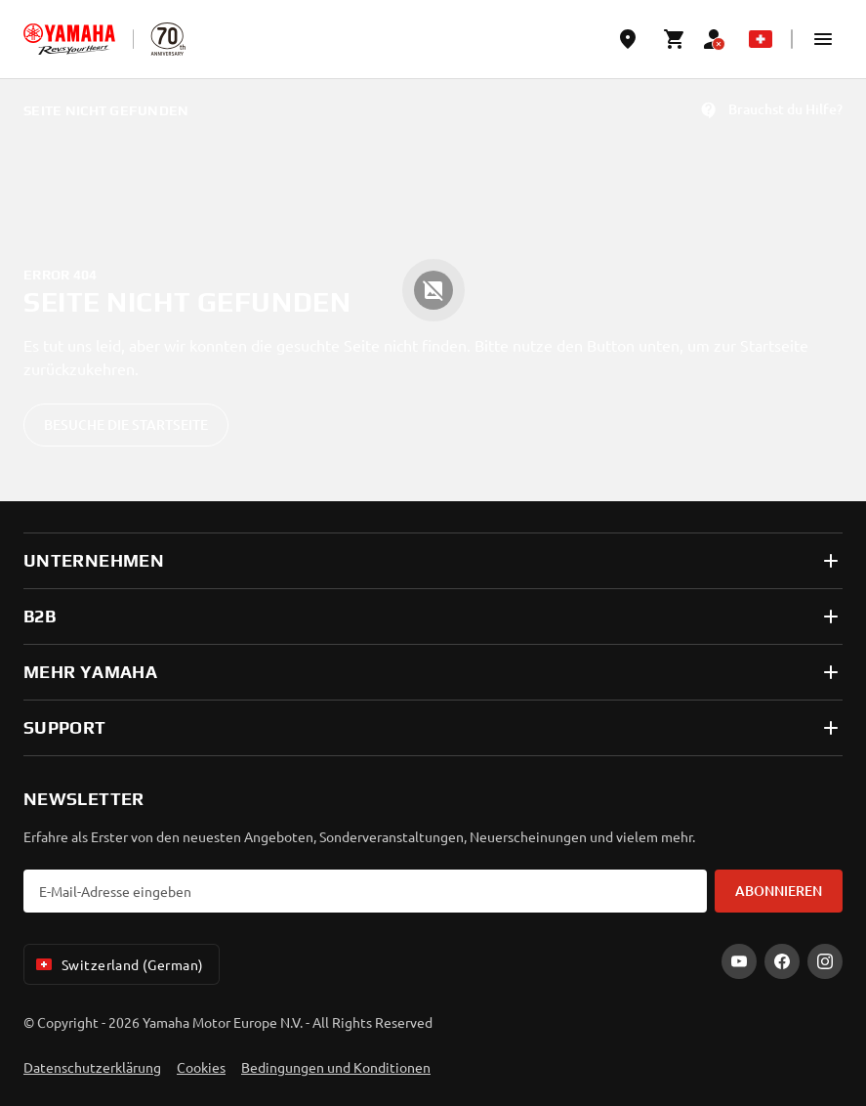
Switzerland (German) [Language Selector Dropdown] (117, 964)
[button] (823, 39)
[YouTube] (739, 961)
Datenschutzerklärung (92, 1067)
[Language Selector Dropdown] (760, 39)
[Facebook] (782, 961)
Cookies (201, 1067)
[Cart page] (674, 39)
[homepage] (69, 39)
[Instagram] (825, 961)
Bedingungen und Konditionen (336, 1067)
